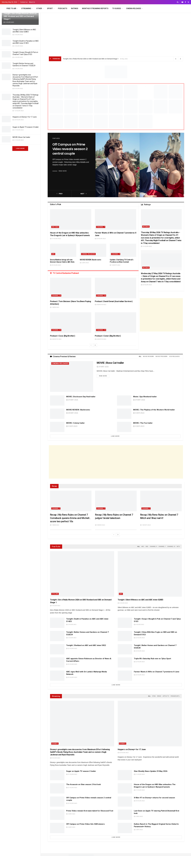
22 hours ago (139, 638)
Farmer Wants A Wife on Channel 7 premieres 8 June (156, 672)
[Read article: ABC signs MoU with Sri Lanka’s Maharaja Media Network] (57, 676)
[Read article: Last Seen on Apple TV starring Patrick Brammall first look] (125, 815)
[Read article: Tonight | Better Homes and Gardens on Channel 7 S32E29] (57, 636)
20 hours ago (123, 752)
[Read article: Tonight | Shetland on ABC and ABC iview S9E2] (57, 649)
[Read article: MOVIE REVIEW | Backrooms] (93, 250)
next (83, 194)
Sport (50, 8)
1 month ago (115, 265)
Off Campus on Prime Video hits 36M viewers (85, 824)
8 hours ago (55, 758)
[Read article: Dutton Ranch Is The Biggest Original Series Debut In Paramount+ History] (125, 828)
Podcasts (62, 8)
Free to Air (11, 8)
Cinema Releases (133, 8)
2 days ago (84, 263)
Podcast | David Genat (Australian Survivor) (113, 301)
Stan (154, 696)
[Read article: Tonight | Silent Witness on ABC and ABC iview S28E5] (150, 574)
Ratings (74, 8)
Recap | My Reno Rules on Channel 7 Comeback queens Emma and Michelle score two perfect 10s (70, 518)
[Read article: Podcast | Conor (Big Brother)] (115, 322)
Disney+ (55, 743)
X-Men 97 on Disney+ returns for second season (154, 798)
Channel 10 (56, 295)
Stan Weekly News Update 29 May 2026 (150, 771)
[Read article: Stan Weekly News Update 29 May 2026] (125, 775)
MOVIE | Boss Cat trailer (21, 137)
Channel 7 (101, 227)
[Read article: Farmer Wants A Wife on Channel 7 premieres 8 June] (115, 219)
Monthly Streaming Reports (95, 8)
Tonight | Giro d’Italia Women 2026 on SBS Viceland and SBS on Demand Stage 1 (20, 16)
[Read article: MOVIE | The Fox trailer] (124, 427)
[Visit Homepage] (2, 8)
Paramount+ (175, 696)
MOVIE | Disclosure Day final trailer (80, 397)
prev (60, 194)
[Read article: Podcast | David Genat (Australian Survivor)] (115, 288)
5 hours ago (123, 603)
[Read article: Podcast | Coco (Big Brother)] (70, 322)
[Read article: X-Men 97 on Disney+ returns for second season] (125, 801)
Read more (63, 171)
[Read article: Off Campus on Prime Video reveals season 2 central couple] (139, 165)
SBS (147, 546)
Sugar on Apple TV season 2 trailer (26, 127)
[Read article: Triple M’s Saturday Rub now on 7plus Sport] (125, 662)
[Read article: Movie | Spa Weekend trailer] (124, 400)
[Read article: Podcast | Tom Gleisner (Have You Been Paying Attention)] (70, 288)
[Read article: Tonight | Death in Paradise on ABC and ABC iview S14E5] (57, 623)
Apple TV (166, 696)
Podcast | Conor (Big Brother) (108, 336)
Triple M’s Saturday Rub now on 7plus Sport (152, 659)
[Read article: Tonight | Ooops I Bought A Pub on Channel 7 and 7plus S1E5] (125, 623)
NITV (178, 546)
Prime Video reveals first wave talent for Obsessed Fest (89, 811)
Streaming (26, 8)
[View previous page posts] (91, 345)
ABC (53, 254)
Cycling (55, 594)
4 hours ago (55, 605)
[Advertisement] (116, 30)
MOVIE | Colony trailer (75, 423)
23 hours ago (100, 238)
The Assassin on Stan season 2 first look (83, 784)
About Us (32, 2)
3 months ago (100, 304)
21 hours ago (55, 238)
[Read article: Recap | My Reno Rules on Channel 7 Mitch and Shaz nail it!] (161, 501)
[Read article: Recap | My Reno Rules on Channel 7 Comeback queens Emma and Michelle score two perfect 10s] (71, 501)
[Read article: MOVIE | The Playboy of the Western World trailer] (124, 414)
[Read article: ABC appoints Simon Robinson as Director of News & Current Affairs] (57, 662)
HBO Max (55, 227)
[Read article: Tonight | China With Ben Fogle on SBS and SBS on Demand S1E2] (125, 636)
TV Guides (116, 8)
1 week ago (54, 307)
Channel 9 (115, 254)
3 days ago (71, 426)
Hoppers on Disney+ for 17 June (25, 117)
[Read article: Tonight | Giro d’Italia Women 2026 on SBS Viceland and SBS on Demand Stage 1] (82, 574)
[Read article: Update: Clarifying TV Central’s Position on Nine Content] (123, 250)
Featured (56, 138)
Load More (20, 148)
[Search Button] (177, 2)
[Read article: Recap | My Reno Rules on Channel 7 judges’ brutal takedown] (116, 501)
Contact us (24, 2)
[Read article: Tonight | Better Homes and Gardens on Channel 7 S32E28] (125, 649)
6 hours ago (139, 624)
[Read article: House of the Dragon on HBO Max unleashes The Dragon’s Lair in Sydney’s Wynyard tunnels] (70, 219)
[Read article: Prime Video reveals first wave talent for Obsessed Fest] (57, 815)
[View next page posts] (95, 345)
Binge (159, 696)
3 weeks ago (100, 525)
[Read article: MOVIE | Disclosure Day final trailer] (57, 400)
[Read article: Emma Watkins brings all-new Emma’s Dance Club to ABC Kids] (63, 250)
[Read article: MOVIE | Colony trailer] (57, 427)
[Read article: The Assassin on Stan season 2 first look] (57, 788)
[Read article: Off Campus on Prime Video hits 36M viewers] (57, 828)
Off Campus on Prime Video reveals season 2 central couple (70, 149)
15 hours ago (146, 246)
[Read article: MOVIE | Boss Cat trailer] (71, 376)
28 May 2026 (72, 413)
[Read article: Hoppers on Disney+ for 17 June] (150, 723)
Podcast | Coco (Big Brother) (62, 336)
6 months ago (55, 339)
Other (39, 8)
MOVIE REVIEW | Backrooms (90, 260)
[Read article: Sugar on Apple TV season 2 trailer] (57, 775)
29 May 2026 (103, 367)
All (138, 546)
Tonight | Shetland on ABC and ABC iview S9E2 (86, 645)
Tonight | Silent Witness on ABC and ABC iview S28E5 (140, 600)
